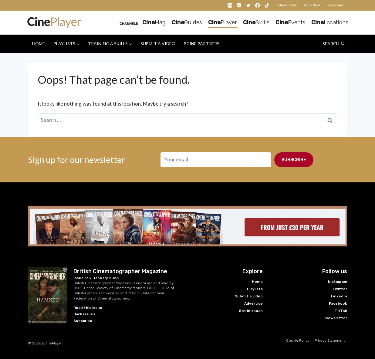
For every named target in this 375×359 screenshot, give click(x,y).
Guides (187, 22)
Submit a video (157, 43)
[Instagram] (230, 5)
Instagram (337, 281)
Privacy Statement (330, 340)
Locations (329, 22)
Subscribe (294, 159)
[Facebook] (257, 5)
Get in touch (251, 311)
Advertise (312, 5)
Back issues (84, 314)
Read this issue (87, 308)
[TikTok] (267, 5)
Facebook (338, 303)
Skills (256, 22)
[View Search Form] (333, 43)
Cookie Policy (297, 340)
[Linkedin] (239, 5)
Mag (154, 22)
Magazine (335, 5)
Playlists (255, 289)
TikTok (341, 311)
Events (290, 22)
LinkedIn (339, 296)
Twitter (340, 289)
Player (222, 22)
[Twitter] (248, 5)
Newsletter (287, 5)
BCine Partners (201, 43)
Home (38, 43)
